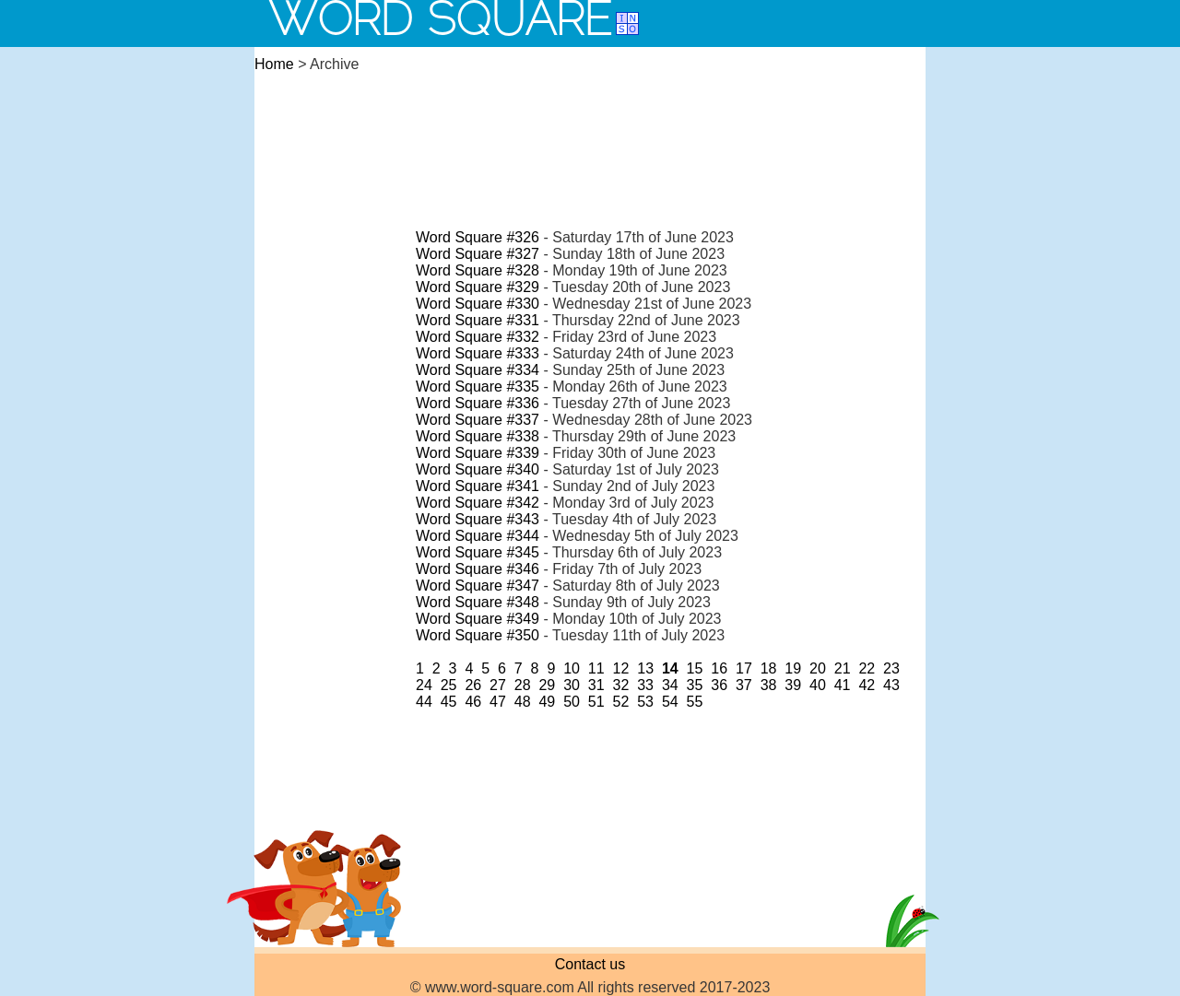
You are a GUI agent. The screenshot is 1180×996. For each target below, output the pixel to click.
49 (546, 701)
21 (842, 668)
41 (842, 685)
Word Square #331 (477, 320)
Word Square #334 (477, 370)
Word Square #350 (477, 635)
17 (744, 668)
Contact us (590, 964)
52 (621, 701)
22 (866, 668)
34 (670, 685)
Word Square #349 (477, 619)
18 (769, 668)
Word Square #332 (477, 337)
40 (817, 685)
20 (817, 668)
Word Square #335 (477, 386)
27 (498, 685)
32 (621, 685)
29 (546, 685)
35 (695, 685)
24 (424, 685)
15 (695, 668)
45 (449, 701)
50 (571, 701)
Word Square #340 (477, 469)
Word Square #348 (477, 602)
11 (596, 668)
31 (596, 685)
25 (449, 685)
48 (522, 701)
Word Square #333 (477, 353)
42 (866, 685)
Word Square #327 (477, 254)
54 (670, 701)
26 (473, 685)
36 (719, 685)
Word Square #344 (477, 536)
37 (744, 685)
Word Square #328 (477, 270)
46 (473, 701)
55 (695, 701)
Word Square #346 (477, 569)
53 (645, 701)
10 (571, 668)
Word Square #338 (477, 436)
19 (793, 668)
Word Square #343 (477, 519)
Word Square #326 (477, 237)
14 (670, 668)
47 (498, 701)
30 (571, 685)
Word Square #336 (477, 403)
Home (274, 64)
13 (645, 668)
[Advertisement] (590, 132)
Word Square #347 (477, 585)
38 (769, 685)
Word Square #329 (477, 287)
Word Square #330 (477, 303)
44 (424, 701)
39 (793, 685)
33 (645, 685)
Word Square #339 (477, 453)
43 (891, 685)
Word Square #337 (477, 420)
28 (522, 685)
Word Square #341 (477, 486)
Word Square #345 (477, 552)
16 (719, 668)
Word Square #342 (477, 502)
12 (621, 668)
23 (891, 668)
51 (596, 701)
